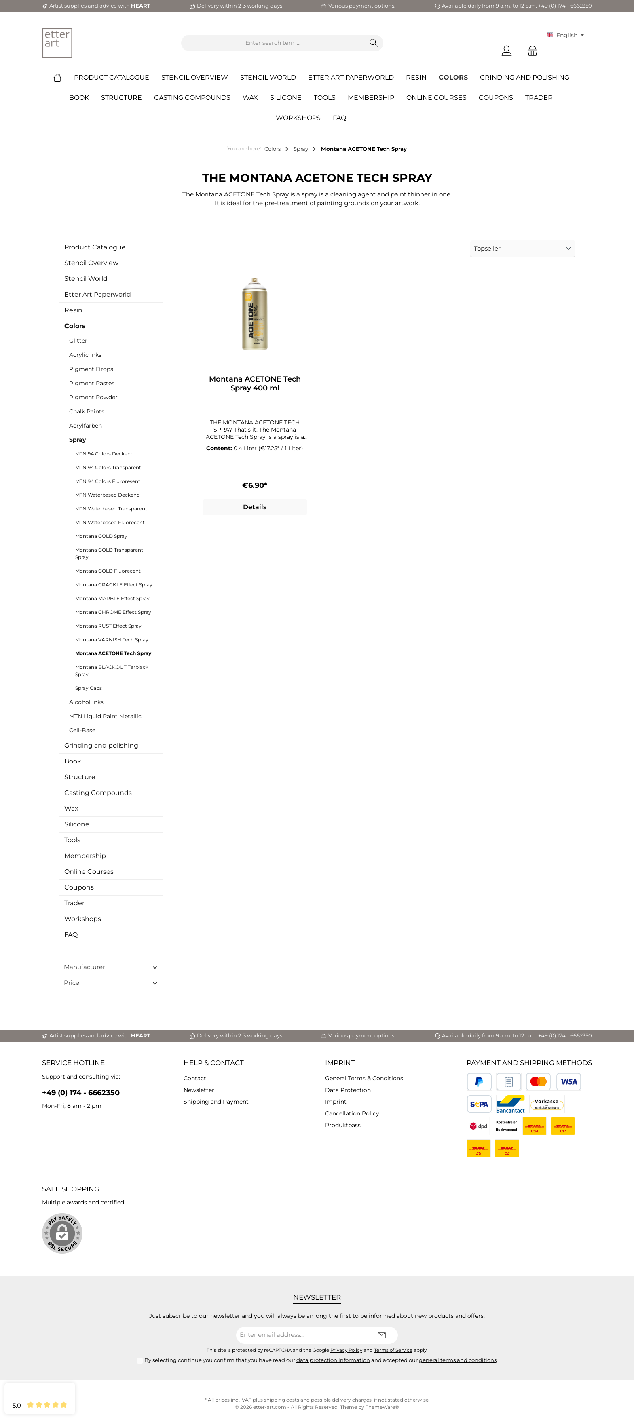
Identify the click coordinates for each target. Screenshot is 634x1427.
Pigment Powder (93, 397)
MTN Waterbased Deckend (107, 495)
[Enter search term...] (273, 43)
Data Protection (348, 1090)
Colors (75, 326)
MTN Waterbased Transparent (111, 509)
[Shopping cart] (530, 51)
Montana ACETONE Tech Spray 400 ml (255, 383)
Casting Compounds (98, 793)
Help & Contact (214, 1063)
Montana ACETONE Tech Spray (113, 653)
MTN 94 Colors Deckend (104, 454)
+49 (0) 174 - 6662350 (81, 1092)
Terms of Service (393, 1350)
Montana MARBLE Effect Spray (112, 598)
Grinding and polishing (101, 745)
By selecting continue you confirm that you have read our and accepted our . (321, 1360)
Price (111, 982)
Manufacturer (111, 967)
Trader (74, 903)
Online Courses (89, 871)
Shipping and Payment (216, 1101)
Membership (85, 856)
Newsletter (199, 1090)
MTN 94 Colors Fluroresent (107, 481)
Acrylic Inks (85, 354)
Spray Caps (88, 688)
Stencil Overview (91, 263)
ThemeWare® (382, 1407)
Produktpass (343, 1125)
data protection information (333, 1360)
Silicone (76, 824)
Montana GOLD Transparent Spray (109, 553)
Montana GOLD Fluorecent (108, 571)
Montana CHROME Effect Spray (113, 612)
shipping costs (281, 1400)
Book (72, 761)
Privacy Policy (346, 1350)
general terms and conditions (458, 1360)
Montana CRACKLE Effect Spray (113, 585)
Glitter (78, 340)
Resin (73, 310)
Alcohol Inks (86, 702)
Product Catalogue (95, 247)
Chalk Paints (86, 411)
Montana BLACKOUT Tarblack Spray (111, 670)
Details (254, 507)
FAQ (71, 934)
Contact (195, 1078)
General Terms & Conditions (364, 1078)
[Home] (63, 77)
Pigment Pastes (91, 383)
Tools (72, 840)
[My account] (507, 51)
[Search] (373, 43)
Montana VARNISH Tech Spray (111, 640)
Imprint (340, 1063)
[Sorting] (522, 249)
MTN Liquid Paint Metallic (105, 716)
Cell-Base (82, 730)
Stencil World (86, 278)
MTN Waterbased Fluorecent (110, 522)
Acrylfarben (85, 425)
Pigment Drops (91, 369)
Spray (77, 439)
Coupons (79, 887)
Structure (79, 777)
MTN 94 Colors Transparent (108, 467)
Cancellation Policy (352, 1113)
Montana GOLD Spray (101, 536)
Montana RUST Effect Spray (108, 626)
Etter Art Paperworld (97, 294)
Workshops (82, 919)
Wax (71, 808)
